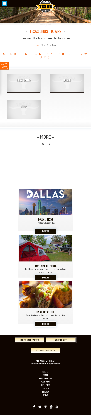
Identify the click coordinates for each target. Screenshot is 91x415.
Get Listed (45, 385)
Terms (45, 395)
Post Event (45, 381)
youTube (57, 407)
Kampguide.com (45, 378)
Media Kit (45, 371)
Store (45, 375)
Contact (45, 388)
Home (36, 45)
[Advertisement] (45, 166)
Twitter (40, 407)
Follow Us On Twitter (29, 340)
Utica (24, 107)
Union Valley (24, 80)
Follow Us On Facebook (45, 350)
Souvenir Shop (61, 340)
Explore (45, 231)
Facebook (34, 407)
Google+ (51, 407)
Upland (67, 80)
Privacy (45, 391)
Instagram (45, 407)
